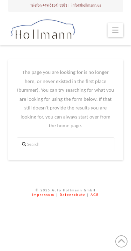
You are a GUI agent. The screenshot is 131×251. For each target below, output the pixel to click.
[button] (115, 30)
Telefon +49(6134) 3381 (48, 5)
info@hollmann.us (86, 5)
